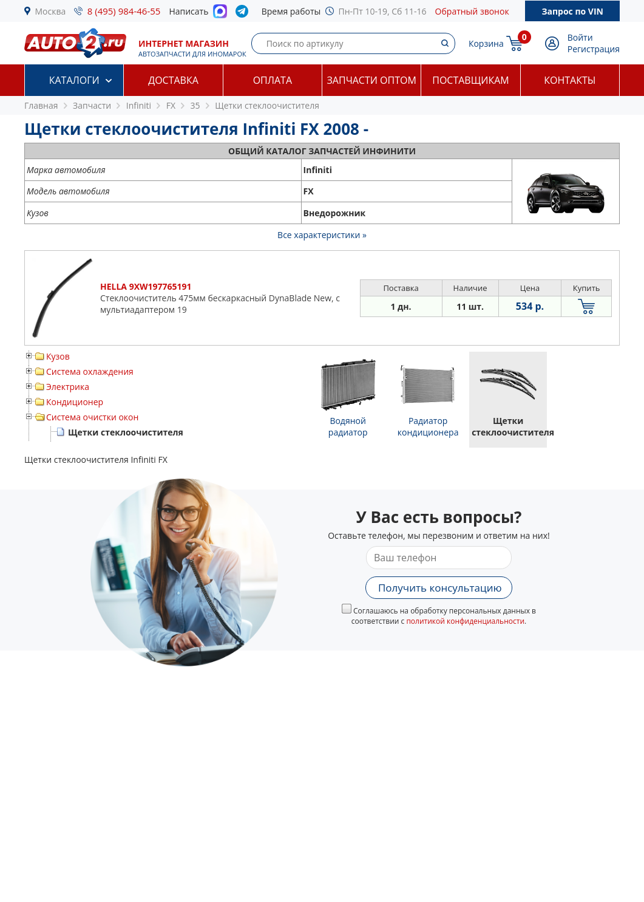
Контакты (569, 80)
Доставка (173, 80)
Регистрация (594, 49)
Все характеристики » (322, 235)
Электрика (67, 386)
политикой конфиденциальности (465, 621)
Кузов (58, 356)
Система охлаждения (90, 371)
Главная (41, 105)
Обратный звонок (472, 11)
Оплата (272, 80)
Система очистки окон (92, 417)
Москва (50, 11)
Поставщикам (470, 80)
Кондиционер (74, 402)
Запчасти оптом (371, 80)
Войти (580, 37)
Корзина (486, 43)
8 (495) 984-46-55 (124, 11)
